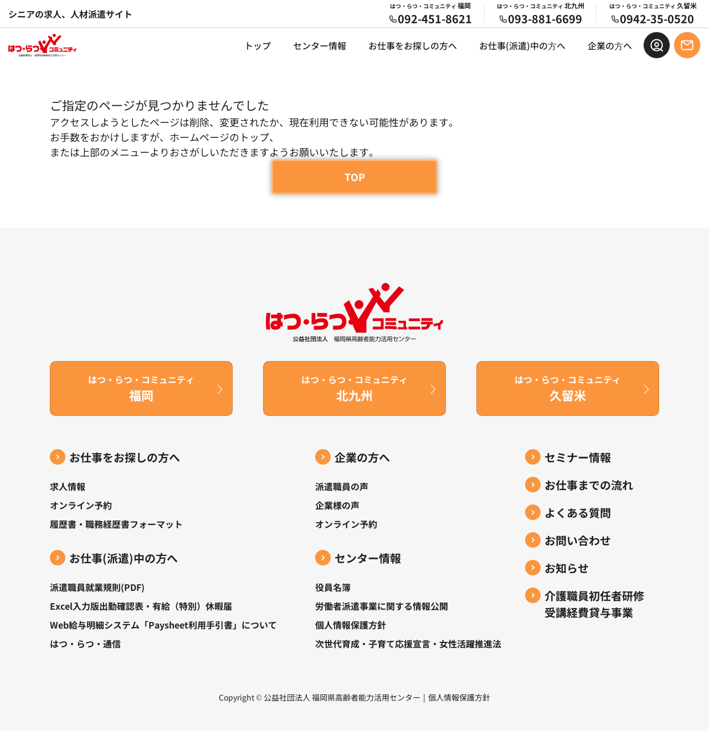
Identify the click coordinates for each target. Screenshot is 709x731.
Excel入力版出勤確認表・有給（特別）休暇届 (141, 605)
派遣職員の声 (341, 486)
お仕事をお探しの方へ (412, 45)
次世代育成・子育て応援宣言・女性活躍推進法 (408, 643)
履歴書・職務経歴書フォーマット (116, 524)
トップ (257, 45)
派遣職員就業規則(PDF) (97, 587)
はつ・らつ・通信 (85, 643)
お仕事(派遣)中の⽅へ (522, 45)
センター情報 (319, 45)
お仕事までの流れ (588, 485)
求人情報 (67, 486)
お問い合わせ (577, 540)
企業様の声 (337, 505)
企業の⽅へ (610, 45)
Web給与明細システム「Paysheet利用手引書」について (163, 624)
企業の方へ (362, 457)
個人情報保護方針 (350, 624)
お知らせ (566, 568)
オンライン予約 (81, 505)
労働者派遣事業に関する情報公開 (381, 605)
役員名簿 (333, 587)
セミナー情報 (577, 457)
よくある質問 (577, 513)
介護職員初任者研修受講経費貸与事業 (594, 604)
